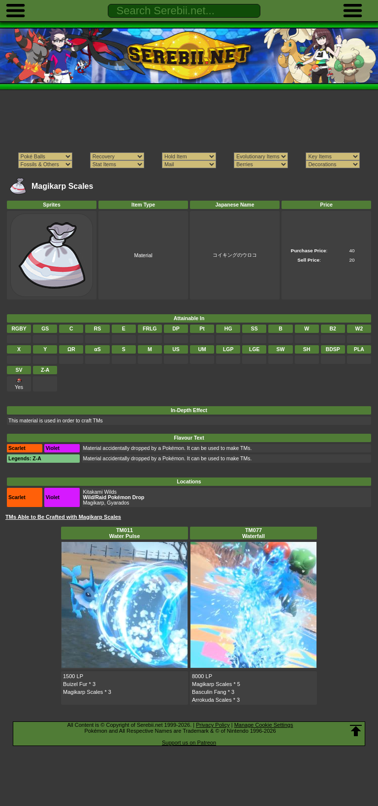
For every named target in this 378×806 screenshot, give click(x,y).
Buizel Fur (75, 684)
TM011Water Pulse (124, 533)
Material (143, 255)
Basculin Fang (209, 692)
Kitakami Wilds (100, 492)
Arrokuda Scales (212, 700)
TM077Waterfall (253, 533)
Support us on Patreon (189, 743)
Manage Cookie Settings (263, 725)
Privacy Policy (212, 725)
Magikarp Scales (83, 692)
